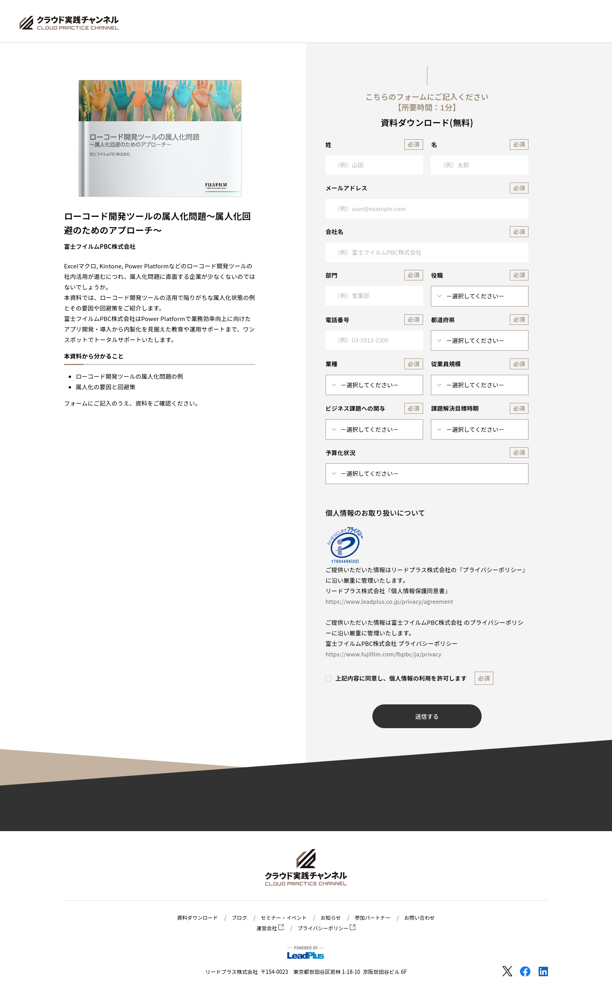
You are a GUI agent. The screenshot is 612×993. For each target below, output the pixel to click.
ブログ (237, 918)
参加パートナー (375, 918)
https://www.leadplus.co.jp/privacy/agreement (392, 601)
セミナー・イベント (283, 918)
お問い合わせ (424, 918)
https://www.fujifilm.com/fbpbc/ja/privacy (386, 654)
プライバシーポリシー (327, 928)
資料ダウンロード (193, 918)
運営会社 (268, 928)
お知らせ (331, 918)
